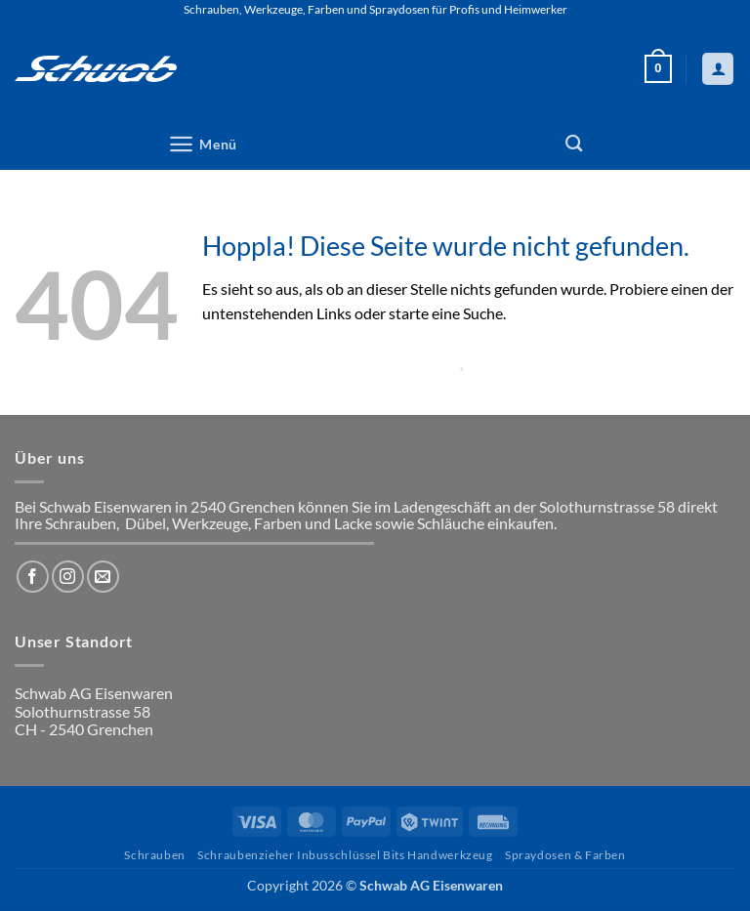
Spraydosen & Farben (565, 855)
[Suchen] (573, 144)
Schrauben (155, 855)
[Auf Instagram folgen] (68, 576)
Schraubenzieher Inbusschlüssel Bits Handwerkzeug (344, 855)
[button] (658, 69)
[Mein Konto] (717, 69)
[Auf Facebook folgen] (33, 576)
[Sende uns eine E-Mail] (103, 576)
